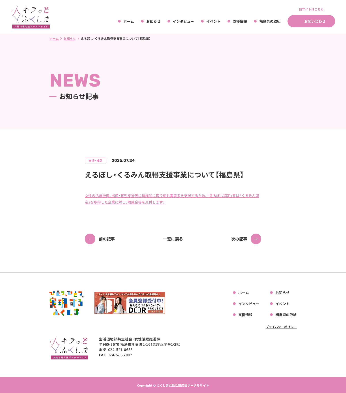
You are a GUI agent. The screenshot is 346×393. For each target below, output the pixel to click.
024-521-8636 (120, 349)
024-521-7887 (119, 354)
